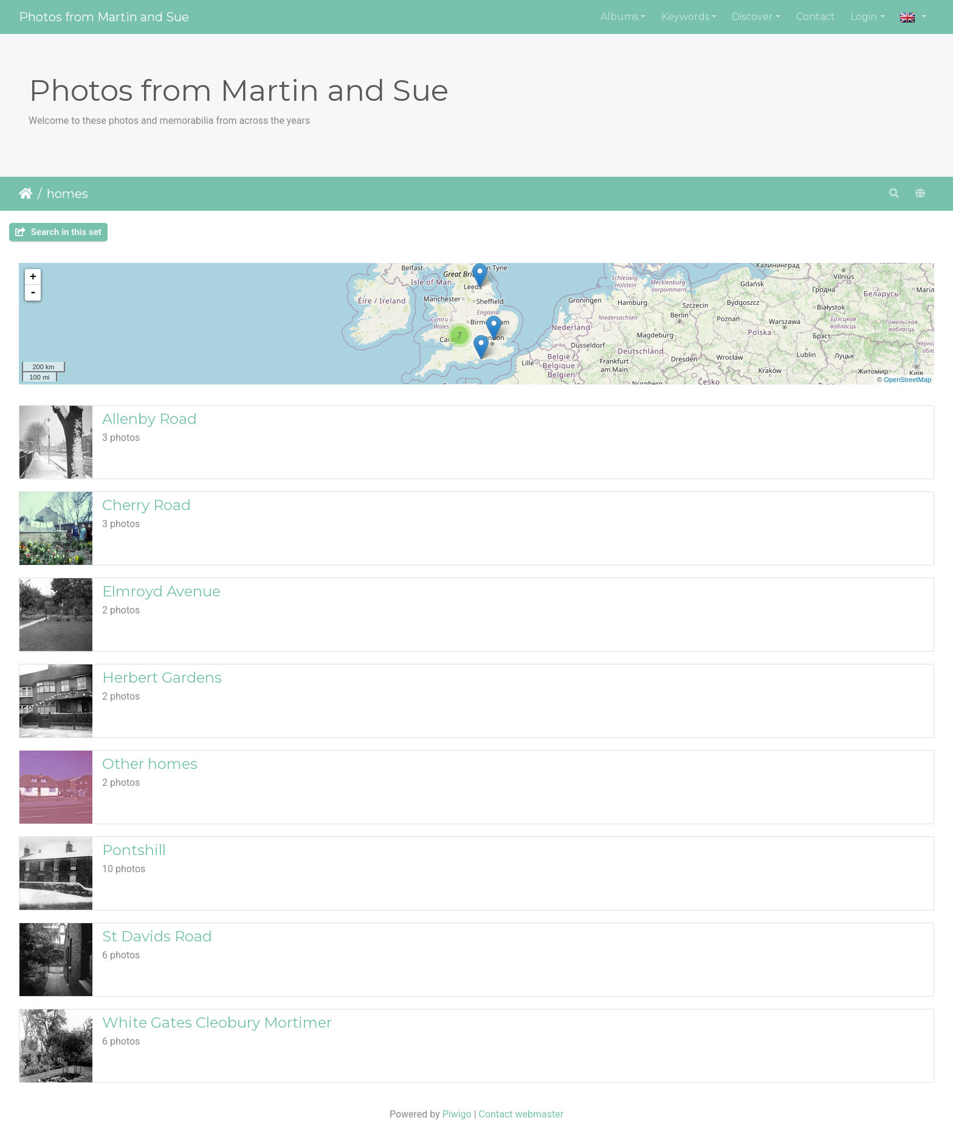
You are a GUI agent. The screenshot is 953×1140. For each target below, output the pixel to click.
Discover (752, 16)
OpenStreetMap (907, 379)
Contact (815, 16)
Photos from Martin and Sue (104, 17)
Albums (619, 16)
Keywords (685, 16)
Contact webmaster (521, 1114)
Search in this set (58, 232)
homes (67, 193)
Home (26, 194)
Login (863, 16)
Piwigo (457, 1114)
